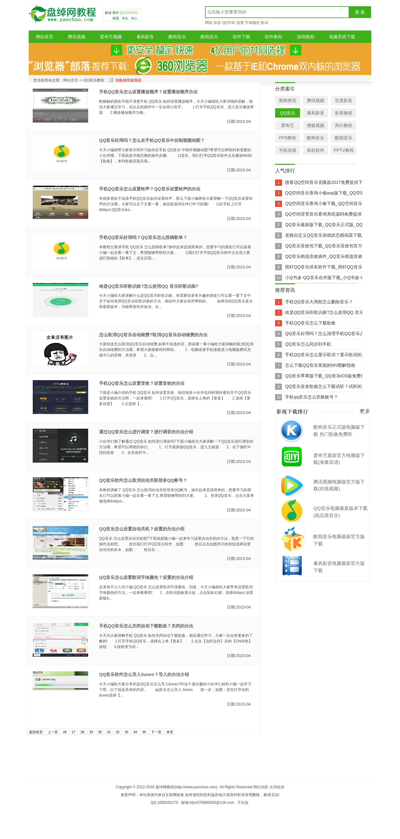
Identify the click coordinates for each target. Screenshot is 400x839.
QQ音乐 (287, 112)
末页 (169, 732)
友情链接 (276, 787)
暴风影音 (145, 36)
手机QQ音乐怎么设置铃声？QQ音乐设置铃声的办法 (149, 188)
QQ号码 (229, 23)
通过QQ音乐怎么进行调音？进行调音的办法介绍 (146, 431)
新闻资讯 (287, 100)
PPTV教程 (344, 150)
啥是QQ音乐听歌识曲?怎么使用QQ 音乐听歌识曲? (148, 286)
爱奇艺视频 (111, 36)
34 (135, 732)
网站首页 (44, 36)
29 (91, 732)
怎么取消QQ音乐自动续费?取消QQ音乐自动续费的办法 (153, 334)
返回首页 (36, 732)
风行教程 (343, 125)
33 (126, 732)
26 (65, 732)
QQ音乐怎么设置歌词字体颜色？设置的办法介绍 (146, 577)
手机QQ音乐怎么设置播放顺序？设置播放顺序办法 (148, 91)
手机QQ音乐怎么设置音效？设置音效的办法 (141, 383)
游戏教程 (305, 36)
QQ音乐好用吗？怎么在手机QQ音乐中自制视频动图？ (152, 140)
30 (100, 732)
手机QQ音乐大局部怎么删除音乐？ (319, 301)
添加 (217, 23)
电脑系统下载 (342, 36)
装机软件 (315, 150)
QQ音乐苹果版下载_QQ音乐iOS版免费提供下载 (331, 375)
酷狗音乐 (177, 36)
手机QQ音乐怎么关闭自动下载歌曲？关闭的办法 (146, 625)
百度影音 (343, 100)
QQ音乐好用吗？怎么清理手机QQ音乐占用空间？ (333, 333)
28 (82, 732)
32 (118, 732)
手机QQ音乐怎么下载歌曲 (310, 322)
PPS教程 (287, 137)
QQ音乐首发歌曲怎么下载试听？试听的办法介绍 (332, 386)
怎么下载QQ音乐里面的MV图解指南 (320, 365)
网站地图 (260, 787)
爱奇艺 (287, 125)
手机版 (243, 802)
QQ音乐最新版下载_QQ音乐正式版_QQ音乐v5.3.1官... (338, 224)
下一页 (156, 732)
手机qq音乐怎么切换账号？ (311, 396)
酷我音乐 (209, 36)
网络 (208, 23)
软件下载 (241, 36)
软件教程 (273, 36)
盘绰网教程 (63, 16)
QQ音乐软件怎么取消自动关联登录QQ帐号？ (143, 480)
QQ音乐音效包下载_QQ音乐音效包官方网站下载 (332, 245)
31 (109, 732)
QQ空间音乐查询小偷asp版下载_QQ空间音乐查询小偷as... (342, 192)
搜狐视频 (315, 125)
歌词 (264, 23)
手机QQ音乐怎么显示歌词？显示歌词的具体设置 (332, 354)
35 (144, 732)
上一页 (53, 732)
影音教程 (343, 112)
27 (73, 732)
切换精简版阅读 (125, 80)
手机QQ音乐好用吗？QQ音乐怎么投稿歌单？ (143, 237)
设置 (240, 23)
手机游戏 (287, 150)
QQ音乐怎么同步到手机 (308, 344)
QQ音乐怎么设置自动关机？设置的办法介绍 (141, 528)
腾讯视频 (76, 36)
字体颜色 (252, 23)
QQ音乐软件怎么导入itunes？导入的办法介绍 (144, 674)
